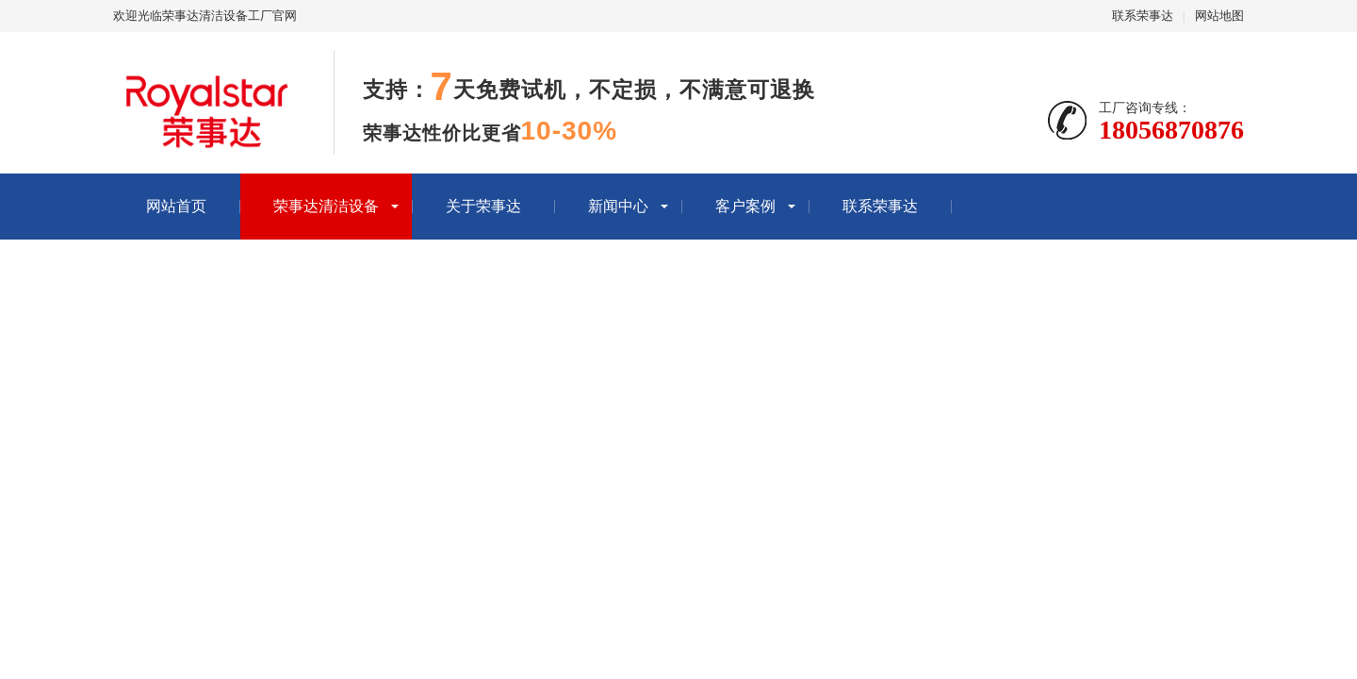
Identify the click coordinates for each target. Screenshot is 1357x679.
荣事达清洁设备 (326, 206)
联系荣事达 (1142, 15)
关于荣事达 (483, 206)
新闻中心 (618, 206)
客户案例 (745, 206)
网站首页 (176, 206)
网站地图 (1219, 15)
